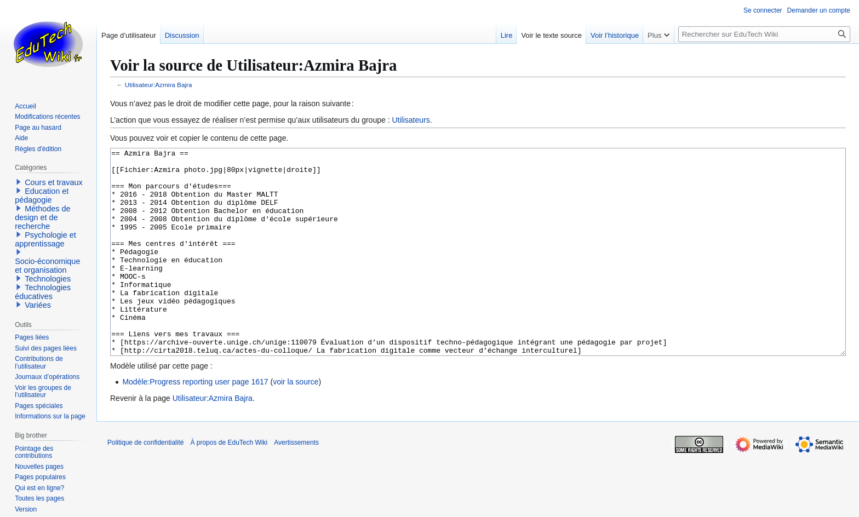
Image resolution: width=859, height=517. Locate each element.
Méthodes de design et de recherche (42, 217)
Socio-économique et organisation (47, 265)
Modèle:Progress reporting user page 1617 (195, 422)
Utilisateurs (411, 120)
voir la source (295, 422)
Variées (38, 305)
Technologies (48, 278)
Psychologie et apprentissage (45, 239)
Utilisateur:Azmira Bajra (158, 84)
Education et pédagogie (41, 195)
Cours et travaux (54, 182)
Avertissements (296, 483)
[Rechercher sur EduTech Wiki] (764, 34)
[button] (18, 182)
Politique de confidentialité (145, 483)
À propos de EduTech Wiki (228, 483)
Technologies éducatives (43, 292)
